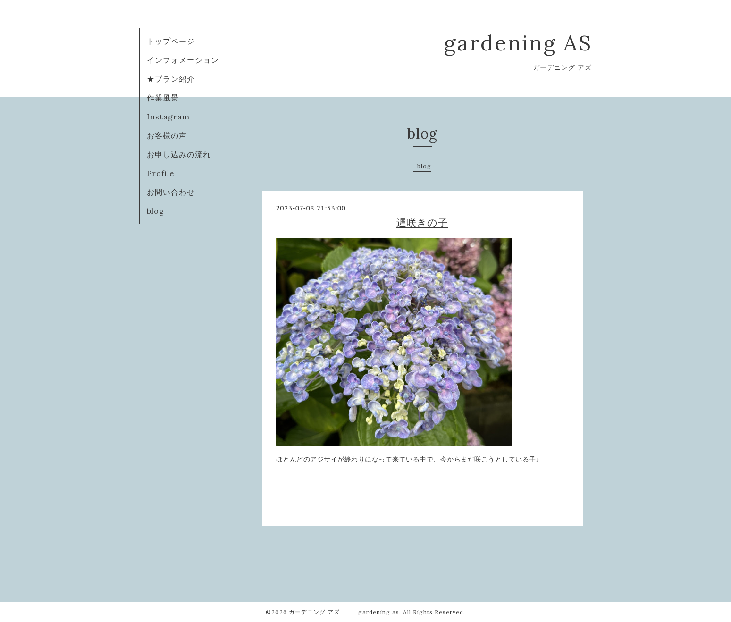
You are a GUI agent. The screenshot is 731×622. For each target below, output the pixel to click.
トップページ (171, 41)
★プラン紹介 (171, 79)
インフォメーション (183, 60)
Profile (160, 173)
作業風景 (163, 97)
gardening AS (518, 42)
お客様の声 (167, 135)
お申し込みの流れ (179, 154)
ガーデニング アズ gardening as (344, 611)
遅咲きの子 (422, 222)
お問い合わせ (171, 192)
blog (155, 211)
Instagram (168, 116)
